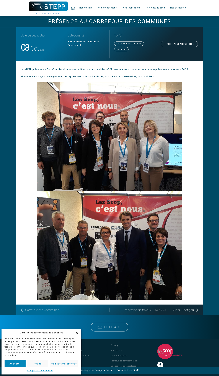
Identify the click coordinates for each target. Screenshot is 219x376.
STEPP (28, 69)
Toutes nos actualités (179, 44)
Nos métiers (86, 8)
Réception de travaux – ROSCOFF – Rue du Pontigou (159, 310)
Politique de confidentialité (40, 370)
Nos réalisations (132, 8)
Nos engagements (108, 8)
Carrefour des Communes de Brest (67, 69)
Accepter (15, 363)
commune (121, 49)
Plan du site (116, 350)
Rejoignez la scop (155, 8)
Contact (109, 327)
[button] (76, 332)
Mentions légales (119, 355)
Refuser (37, 363)
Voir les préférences (64, 363)
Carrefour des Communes (129, 44)
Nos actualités (178, 8)
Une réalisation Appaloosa (123, 366)
